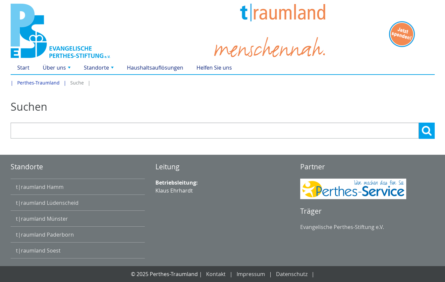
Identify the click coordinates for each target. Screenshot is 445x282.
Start (23, 67)
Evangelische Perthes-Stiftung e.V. (342, 227)
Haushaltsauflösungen (155, 67)
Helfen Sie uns (214, 67)
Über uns (57, 69)
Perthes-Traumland (38, 83)
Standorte (99, 69)
